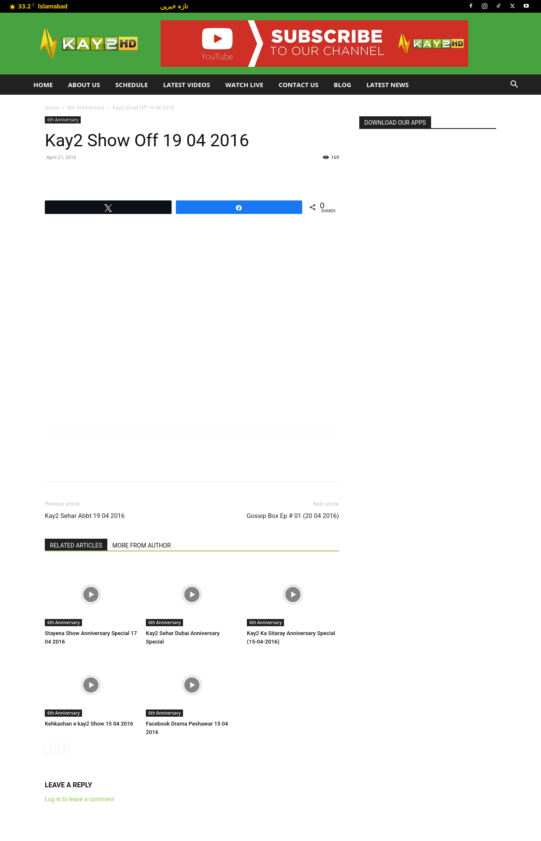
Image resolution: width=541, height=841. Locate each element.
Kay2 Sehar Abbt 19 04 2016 (85, 516)
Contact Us (298, 84)
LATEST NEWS (387, 84)
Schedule (131, 84)
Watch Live (244, 84)
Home (43, 84)
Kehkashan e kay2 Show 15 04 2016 (89, 723)
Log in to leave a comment (79, 799)
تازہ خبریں (174, 6)
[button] (514, 85)
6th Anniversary (85, 107)
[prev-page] (50, 749)
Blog (342, 84)
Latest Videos (186, 84)
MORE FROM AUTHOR (141, 545)
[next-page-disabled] (63, 749)
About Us (84, 84)
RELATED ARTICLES (76, 545)
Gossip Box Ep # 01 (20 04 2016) (293, 516)
